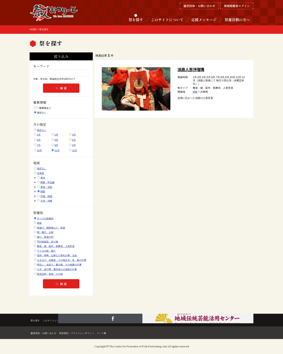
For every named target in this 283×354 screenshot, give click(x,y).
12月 (74, 150)
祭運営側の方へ (237, 19)
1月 (39, 134)
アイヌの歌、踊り (46, 251)
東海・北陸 (46, 187)
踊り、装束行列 (45, 237)
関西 (195, 91)
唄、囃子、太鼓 (45, 232)
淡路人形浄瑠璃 (191, 69)
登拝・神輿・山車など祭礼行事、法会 (57, 255)
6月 (74, 140)
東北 (42, 177)
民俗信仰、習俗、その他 (50, 274)
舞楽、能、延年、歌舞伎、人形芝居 (56, 246)
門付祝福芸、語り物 (47, 241)
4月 (39, 140)
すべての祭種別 (45, 218)
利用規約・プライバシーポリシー (87, 333)
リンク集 (119, 333)
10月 (39, 150)
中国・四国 (46, 196)
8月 (56, 145)
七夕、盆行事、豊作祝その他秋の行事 (57, 269)
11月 (57, 150)
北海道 (40, 173)
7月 (39, 145)
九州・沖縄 (46, 200)
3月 (74, 134)
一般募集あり (42, 107)
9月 (74, 145)
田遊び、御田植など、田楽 (51, 227)
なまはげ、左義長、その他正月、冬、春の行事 (61, 260)
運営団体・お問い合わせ (45, 333)
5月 (56, 140)
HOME (33, 29)
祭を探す (136, 19)
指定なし (40, 112)
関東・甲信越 (47, 182)
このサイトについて (167, 19)
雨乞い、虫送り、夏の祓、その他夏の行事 (59, 264)
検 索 (61, 88)
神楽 (39, 223)
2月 (56, 134)
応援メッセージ (204, 19)
